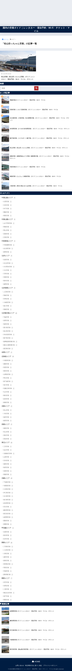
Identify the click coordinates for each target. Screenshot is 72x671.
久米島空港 (8, 489)
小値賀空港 (8, 302)
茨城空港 (7, 571)
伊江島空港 (8, 493)
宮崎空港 (7, 277)
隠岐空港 (7, 212)
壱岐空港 (7, 295)
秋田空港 (7, 467)
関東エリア (7, 543)
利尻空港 (7, 367)
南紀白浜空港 (9, 593)
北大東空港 (8, 496)
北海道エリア (8, 356)
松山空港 (7, 432)
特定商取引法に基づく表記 (33, 665)
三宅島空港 (8, 546)
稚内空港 (7, 395)
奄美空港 (7, 324)
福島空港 (7, 464)
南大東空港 (8, 500)
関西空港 (7, 600)
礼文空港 (7, 392)
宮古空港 (7, 507)
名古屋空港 (8, 248)
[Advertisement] (36, 13)
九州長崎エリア (9, 288)
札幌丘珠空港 (9, 388)
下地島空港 (8, 482)
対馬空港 (7, 299)
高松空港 (7, 435)
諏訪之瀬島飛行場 (10, 345)
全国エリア (7, 352)
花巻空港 (7, 471)
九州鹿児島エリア (9, 313)
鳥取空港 (7, 216)
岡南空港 (7, 227)
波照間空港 (8, 517)
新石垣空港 (8, 514)
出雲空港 (7, 202)
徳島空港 (7, 428)
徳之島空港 (8, 331)
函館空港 (7, 364)
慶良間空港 (8, 510)
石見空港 (7, 205)
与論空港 (7, 317)
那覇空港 (7, 524)
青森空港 (7, 474)
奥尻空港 (7, 371)
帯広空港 (7, 378)
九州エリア (7, 256)
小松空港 (7, 414)
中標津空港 (8, 360)
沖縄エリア (7, 478)
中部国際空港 (9, 245)
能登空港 (7, 421)
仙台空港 (7, 450)
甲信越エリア (8, 528)
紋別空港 (7, 399)
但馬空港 (7, 586)
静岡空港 (7, 252)
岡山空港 (7, 230)
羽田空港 (7, 568)
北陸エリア (7, 406)
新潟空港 (7, 535)
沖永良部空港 (9, 334)
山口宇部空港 (9, 223)
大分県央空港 (9, 267)
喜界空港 (7, 320)
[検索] (36, 88)
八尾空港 (7, 589)
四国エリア (7, 424)
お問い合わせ (19, 665)
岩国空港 (7, 234)
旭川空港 (7, 385)
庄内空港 (7, 460)
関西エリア (7, 578)
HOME (36, 662)
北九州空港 (8, 263)
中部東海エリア (9, 241)
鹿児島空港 (8, 349)
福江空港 (7, 306)
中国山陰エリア (9, 198)
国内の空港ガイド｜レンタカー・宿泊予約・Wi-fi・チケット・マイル (36, 29)
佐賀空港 (7, 260)
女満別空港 (8, 374)
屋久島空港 (8, 327)
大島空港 (7, 554)
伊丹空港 (7, 582)
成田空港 (7, 557)
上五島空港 (8, 292)
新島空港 (7, 561)
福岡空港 (7, 284)
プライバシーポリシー (50, 665)
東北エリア (7, 443)
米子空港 (7, 209)
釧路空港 (7, 402)
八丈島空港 (8, 550)
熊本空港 (7, 281)
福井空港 (7, 417)
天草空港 (7, 274)
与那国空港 (8, 486)
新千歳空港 (8, 381)
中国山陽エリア (9, 219)
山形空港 (7, 457)
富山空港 (7, 410)
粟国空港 (7, 521)
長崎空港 (7, 309)
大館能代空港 (9, 453)
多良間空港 (8, 503)
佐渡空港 (7, 532)
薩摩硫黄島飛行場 (10, 342)
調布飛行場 (8, 574)
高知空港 (7, 439)
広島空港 (7, 237)
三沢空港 (7, 446)
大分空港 (7, 270)
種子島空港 (8, 338)
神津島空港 (8, 564)
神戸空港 (7, 596)
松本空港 (7, 539)
